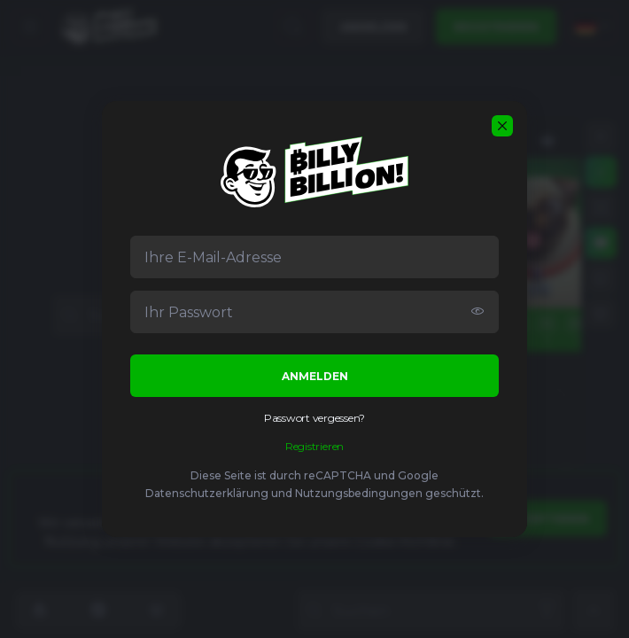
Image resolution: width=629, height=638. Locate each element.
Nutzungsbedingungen (359, 493)
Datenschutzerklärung (206, 493)
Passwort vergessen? (314, 417)
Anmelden (315, 376)
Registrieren (314, 446)
